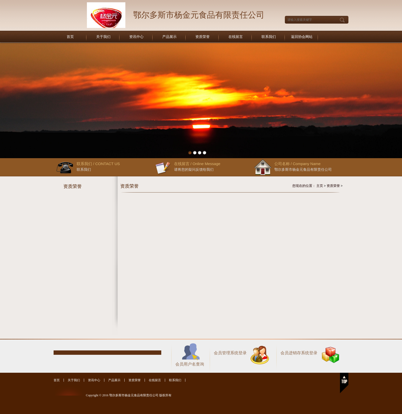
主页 (319, 186)
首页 (70, 37)
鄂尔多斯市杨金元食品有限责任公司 (198, 14)
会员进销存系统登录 (298, 353)
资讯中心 (136, 37)
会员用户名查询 (189, 364)
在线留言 (235, 37)
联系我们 (269, 37)
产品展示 (169, 37)
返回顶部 (344, 383)
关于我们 (103, 37)
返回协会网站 (302, 37)
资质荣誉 (202, 37)
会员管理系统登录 (230, 353)
